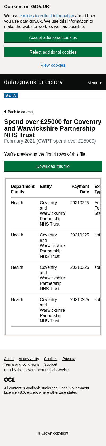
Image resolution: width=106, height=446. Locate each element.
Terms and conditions (21, 364)
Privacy (68, 359)
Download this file (53, 166)
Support (50, 364)
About (9, 359)
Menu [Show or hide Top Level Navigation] (93, 83)
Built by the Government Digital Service (36, 370)
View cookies (53, 65)
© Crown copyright (53, 433)
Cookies (51, 359)
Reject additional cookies (53, 52)
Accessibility (29, 359)
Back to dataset (20, 112)
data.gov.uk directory (33, 81)
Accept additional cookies (53, 37)
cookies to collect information (46, 16)
